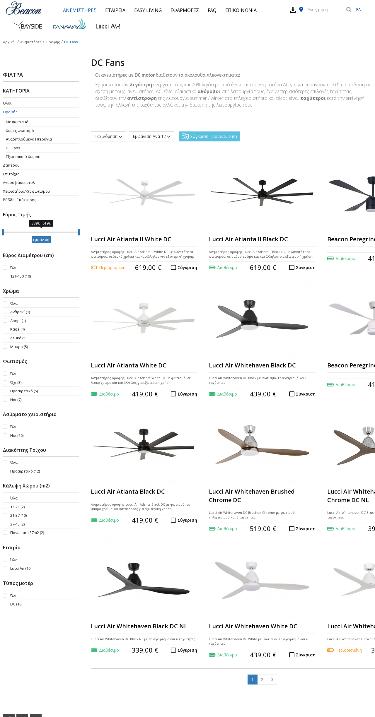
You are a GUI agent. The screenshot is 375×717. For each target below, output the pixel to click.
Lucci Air (20, 568)
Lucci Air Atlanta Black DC (128, 491)
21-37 (18, 515)
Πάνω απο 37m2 (27, 532)
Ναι (15, 399)
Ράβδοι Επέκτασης (19, 199)
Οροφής (10, 111)
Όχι (15, 382)
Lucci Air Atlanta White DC (128, 365)
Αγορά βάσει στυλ (19, 182)
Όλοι (7, 103)
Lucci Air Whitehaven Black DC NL (139, 626)
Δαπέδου (11, 165)
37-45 (17, 524)
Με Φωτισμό (17, 121)
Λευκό (18, 337)
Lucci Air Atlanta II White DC (131, 239)
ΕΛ (358, 9)
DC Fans (13, 147)
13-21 (17, 506)
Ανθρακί (20, 311)
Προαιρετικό (24, 390)
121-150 (20, 276)
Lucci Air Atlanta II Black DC (248, 239)
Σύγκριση (187, 267)
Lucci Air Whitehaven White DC (253, 626)
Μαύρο (19, 346)
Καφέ (17, 329)
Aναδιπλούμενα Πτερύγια (29, 139)
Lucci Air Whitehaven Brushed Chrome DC (252, 495)
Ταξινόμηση (108, 136)
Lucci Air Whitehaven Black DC (252, 365)
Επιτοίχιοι (12, 174)
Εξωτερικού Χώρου (23, 156)
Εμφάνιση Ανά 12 (152, 136)
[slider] (3, 232)
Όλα (14, 267)
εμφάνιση (41, 239)
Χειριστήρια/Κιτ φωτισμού (26, 191)
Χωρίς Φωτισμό (20, 130)
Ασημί (18, 320)
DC (16, 604)
